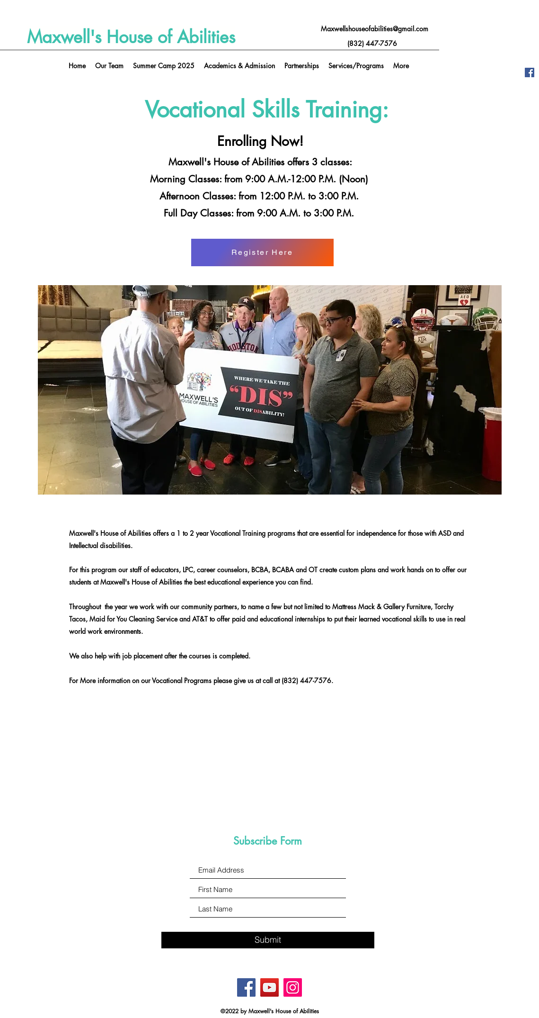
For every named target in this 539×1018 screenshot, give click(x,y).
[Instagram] (292, 987)
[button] (356, 66)
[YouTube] (269, 987)
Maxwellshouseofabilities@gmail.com (374, 28)
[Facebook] (529, 72)
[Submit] (267, 940)
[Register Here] (262, 252)
